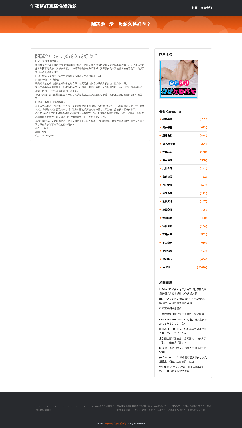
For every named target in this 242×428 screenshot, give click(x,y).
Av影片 (184, 267)
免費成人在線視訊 (157, 410)
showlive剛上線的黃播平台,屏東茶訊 (134, 406)
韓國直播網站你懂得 (170, 308)
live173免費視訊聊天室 (194, 406)
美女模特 (184, 127)
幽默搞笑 (184, 177)
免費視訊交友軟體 (196, 410)
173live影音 (174, 406)
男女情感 (184, 160)
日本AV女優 (184, 144)
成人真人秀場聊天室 (104, 406)
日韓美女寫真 (123, 410)
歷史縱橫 (184, 185)
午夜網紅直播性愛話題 (53, 6)
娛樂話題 (184, 218)
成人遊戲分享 (160, 406)
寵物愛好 (184, 226)
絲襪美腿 (184, 119)
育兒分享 (184, 234)
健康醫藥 (184, 251)
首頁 (194, 7)
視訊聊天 (184, 259)
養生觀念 (184, 243)
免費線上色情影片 (176, 410)
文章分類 (206, 7)
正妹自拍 (184, 135)
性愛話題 (184, 152)
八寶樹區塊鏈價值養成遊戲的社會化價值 (181, 314)
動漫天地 (184, 201)
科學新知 (184, 193)
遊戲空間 (184, 210)
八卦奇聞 (184, 168)
